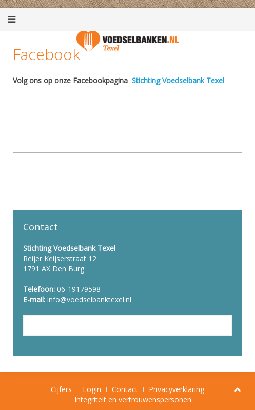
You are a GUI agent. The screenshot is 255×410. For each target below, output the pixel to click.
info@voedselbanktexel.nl (89, 299)
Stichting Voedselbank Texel (178, 80)
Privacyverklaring (176, 389)
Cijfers (61, 389)
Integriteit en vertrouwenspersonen (132, 399)
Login (92, 389)
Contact (125, 389)
